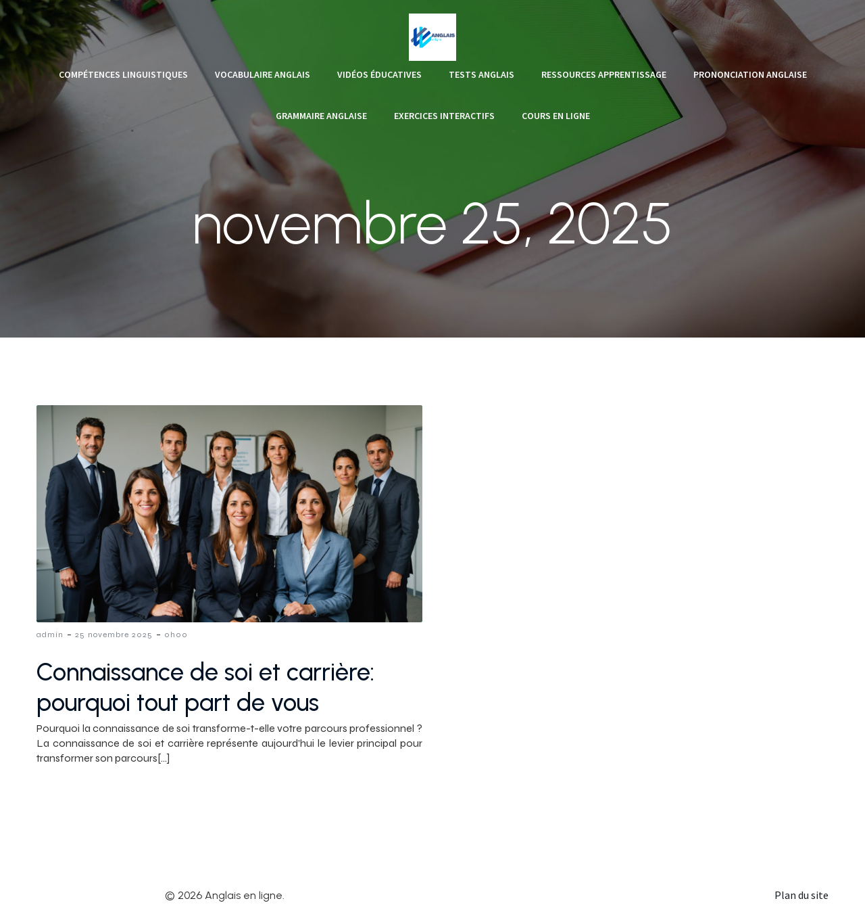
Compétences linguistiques (123, 74)
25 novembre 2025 (114, 634)
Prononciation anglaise (750, 74)
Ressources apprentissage (603, 74)
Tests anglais (481, 74)
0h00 (176, 634)
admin (50, 634)
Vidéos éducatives (379, 74)
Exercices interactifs (444, 116)
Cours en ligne (556, 116)
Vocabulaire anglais (262, 74)
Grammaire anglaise (321, 116)
